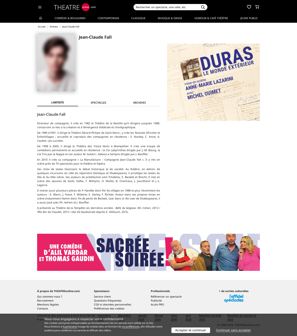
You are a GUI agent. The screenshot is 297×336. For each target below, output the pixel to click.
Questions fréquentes (108, 300)
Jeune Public (249, 18)
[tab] (98, 102)
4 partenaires (70, 326)
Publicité (156, 300)
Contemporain (108, 18)
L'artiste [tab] (57, 102)
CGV (96, 304)
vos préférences (130, 326)
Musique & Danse (170, 18)
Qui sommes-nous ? (49, 296)
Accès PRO (157, 304)
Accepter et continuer (190, 330)
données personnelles (117, 304)
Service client (102, 296)
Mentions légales (48, 304)
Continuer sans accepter (233, 330)
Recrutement (45, 300)
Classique (138, 18)
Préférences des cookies (109, 308)
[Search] (166, 7)
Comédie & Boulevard (70, 18)
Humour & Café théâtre (211, 18)
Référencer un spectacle (166, 296)
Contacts (42, 308)
